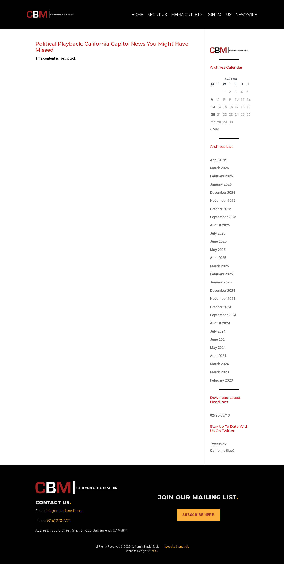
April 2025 (218, 258)
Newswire (246, 14)
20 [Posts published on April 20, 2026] (213, 114)
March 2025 (219, 266)
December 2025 (222, 192)
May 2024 (218, 347)
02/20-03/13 (220, 415)
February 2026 (221, 176)
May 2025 (218, 250)
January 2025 (221, 282)
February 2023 (221, 380)
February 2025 (221, 274)
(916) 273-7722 (59, 520)
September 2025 (223, 217)
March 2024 (219, 364)
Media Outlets (186, 14)
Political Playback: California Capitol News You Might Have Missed (112, 47)
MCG (154, 551)
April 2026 (218, 160)
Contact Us (218, 14)
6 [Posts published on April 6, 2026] (212, 99)
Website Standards (177, 546)
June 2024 (218, 339)
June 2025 (218, 241)
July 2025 (217, 233)
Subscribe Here (198, 515)
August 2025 (220, 225)
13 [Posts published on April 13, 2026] (213, 107)
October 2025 (220, 209)
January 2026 (221, 184)
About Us (157, 14)
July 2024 (217, 331)
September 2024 (223, 315)
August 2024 (220, 323)
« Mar (214, 129)
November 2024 (222, 298)
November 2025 (222, 200)
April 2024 (218, 356)
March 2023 (219, 372)
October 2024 (220, 307)
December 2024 (222, 290)
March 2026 (219, 168)
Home (137, 14)
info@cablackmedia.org (64, 511)
